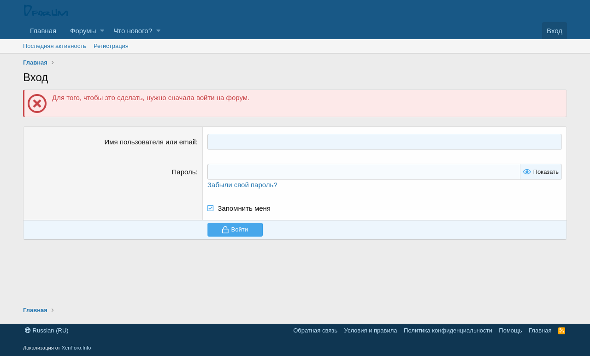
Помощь (510, 330)
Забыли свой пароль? (242, 185)
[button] (102, 30)
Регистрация (111, 45)
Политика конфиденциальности (448, 330)
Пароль (184, 172)
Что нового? (132, 31)
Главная (43, 31)
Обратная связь (315, 330)
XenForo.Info (76, 347)
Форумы (83, 31)
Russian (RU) (47, 330)
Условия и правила (370, 330)
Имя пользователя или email (150, 142)
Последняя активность (54, 45)
